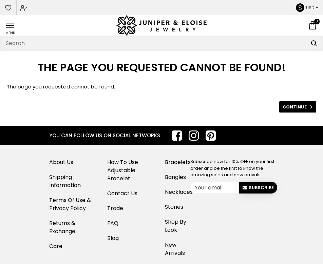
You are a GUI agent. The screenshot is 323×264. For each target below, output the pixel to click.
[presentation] (242, 209)
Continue (295, 107)
